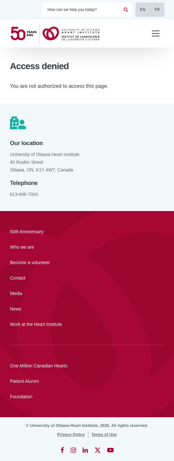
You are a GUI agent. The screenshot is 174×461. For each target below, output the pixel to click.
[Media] (87, 293)
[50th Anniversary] (87, 231)
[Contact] (87, 278)
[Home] (58, 33)
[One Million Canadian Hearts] (87, 365)
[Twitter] (97, 450)
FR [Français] (157, 9)
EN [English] (142, 9)
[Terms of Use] (104, 434)
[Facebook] (62, 450)
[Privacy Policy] (71, 434)
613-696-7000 (24, 194)
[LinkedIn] (85, 450)
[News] (87, 309)
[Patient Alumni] (87, 381)
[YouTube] (110, 450)
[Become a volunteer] (87, 262)
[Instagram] (73, 450)
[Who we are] (87, 247)
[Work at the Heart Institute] (87, 324)
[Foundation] (87, 396)
